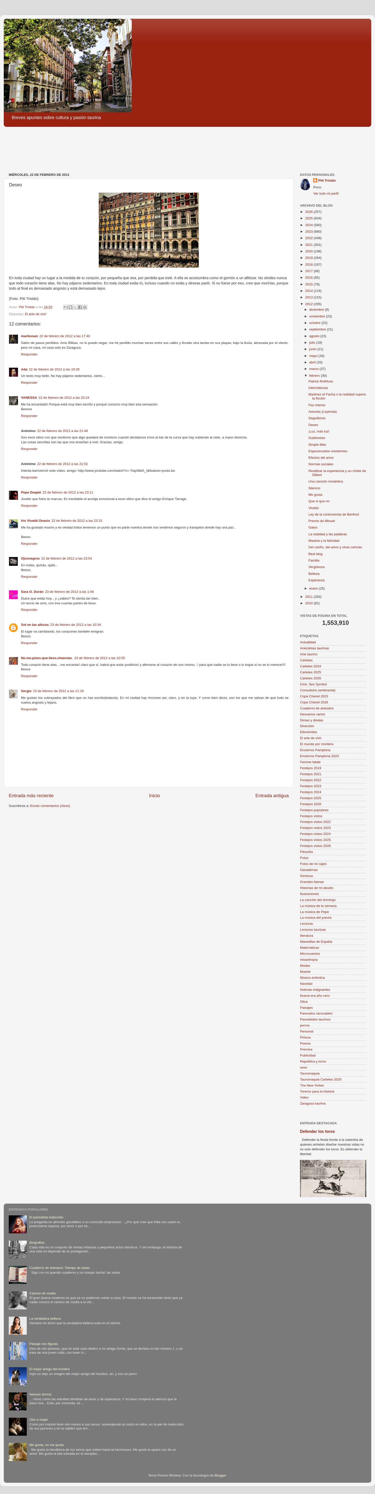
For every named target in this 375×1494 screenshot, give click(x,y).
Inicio (154, 795)
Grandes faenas (312, 882)
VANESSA (29, 397)
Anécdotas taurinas (314, 648)
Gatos (313, 527)
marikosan (29, 336)
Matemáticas (309, 947)
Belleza (314, 574)
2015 (309, 284)
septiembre (318, 329)
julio (312, 342)
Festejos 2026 (310, 804)
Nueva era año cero (315, 996)
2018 (309, 264)
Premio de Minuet (321, 521)
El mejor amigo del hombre (49, 1369)
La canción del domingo (318, 900)
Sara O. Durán (32, 592)
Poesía (305, 1043)
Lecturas (306, 923)
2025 (309, 218)
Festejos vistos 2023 (315, 828)
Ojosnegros (30, 558)
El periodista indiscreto (46, 1217)
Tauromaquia (310, 1073)
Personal (306, 1031)
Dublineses (316, 438)
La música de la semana (318, 906)
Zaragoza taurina (313, 1103)
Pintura (305, 1037)
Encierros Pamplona (315, 750)
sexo (303, 1067)
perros (305, 1025)
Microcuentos (310, 953)
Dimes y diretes (311, 720)
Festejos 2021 (310, 774)
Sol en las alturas (35, 625)
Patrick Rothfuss (320, 381)
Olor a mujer (38, 1419)
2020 (309, 251)
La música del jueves (316, 917)
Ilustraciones (309, 894)
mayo (313, 356)
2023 (309, 231)
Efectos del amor (321, 457)
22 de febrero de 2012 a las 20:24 (63, 397)
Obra (304, 1002)
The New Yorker (312, 1085)
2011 (309, 597)
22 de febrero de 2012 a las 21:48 (62, 431)
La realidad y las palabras (327, 534)
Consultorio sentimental (317, 690)
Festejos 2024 (310, 792)
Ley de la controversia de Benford (333, 514)
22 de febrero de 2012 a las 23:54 (66, 558)
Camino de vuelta (42, 1293)
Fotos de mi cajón (313, 864)
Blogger (220, 1475)
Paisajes (306, 1008)
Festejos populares (314, 810)
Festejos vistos (311, 816)
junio (313, 349)
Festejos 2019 (310, 768)
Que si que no (319, 501)
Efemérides (308, 732)
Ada (24, 369)
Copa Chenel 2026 (314, 702)
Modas (305, 965)
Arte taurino (309, 654)
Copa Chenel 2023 (314, 696)
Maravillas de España (316, 941)
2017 (309, 271)
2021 (309, 245)
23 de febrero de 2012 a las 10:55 (99, 658)
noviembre (317, 316)
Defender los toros (317, 1131)
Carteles (306, 660)
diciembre (317, 309)
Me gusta (315, 494)
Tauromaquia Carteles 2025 (321, 1079)
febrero (315, 375)
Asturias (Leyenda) (322, 411)
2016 (309, 277)
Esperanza (316, 580)
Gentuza (306, 876)
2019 (309, 258)
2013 (309, 297)
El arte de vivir (35, 314)
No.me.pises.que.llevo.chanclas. (47, 658)
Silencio (314, 488)
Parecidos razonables (316, 1013)
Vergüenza (316, 567)
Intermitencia (318, 388)
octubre (315, 323)
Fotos (304, 858)
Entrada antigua (272, 795)
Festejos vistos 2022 (315, 822)
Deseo (313, 425)
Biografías (36, 1242)
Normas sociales (321, 464)
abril (312, 362)
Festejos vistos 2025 (315, 840)
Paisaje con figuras (43, 1344)
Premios (306, 1049)
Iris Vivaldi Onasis (35, 521)
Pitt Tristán (327, 180)
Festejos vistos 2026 (315, 846)
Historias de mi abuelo (317, 888)
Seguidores (317, 418)
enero (314, 588)
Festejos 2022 (310, 780)
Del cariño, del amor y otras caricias (335, 547)
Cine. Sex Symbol (313, 684)
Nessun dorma (40, 1394)
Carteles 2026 (310, 678)
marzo (314, 369)
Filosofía (306, 852)
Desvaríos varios (312, 714)
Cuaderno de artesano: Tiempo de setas (59, 1268)
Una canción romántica (325, 481)
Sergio (26, 691)
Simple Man (317, 444)
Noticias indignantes (315, 989)
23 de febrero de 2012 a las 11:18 (58, 691)
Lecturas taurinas (313, 929)
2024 (309, 225)
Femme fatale (310, 762)
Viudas (313, 508)
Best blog (315, 554)
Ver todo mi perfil (325, 193)
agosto (314, 336)
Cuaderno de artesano (317, 708)
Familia (314, 560)
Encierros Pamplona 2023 (319, 756)
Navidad (306, 983)
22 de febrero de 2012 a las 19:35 (54, 369)
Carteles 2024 (310, 666)
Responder (29, 354)
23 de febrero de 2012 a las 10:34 (75, 625)
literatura (306, 935)
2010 (309, 603)
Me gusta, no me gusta (46, 1445)
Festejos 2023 (310, 786)
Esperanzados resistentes (327, 451)
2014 (309, 291)
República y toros (313, 1061)
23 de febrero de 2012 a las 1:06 (69, 592)
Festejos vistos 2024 (315, 834)
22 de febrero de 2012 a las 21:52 (62, 464)
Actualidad (308, 642)
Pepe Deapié (31, 492)
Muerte (305, 971)
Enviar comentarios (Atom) (50, 806)
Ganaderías (309, 870)
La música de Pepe (314, 912)
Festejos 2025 (310, 798)
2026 (309, 212)
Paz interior (317, 405)
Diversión (307, 726)
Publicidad (308, 1055)
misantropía (309, 959)
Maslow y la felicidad (324, 541)
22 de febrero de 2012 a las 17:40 (65, 336)
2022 (309, 238)
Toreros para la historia (317, 1091)
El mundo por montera (317, 744)
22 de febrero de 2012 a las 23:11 (67, 492)
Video (304, 1097)
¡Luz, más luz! (319, 431)
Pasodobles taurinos (315, 1019)
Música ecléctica (312, 977)
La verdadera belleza (45, 1318)
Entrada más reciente (31, 795)
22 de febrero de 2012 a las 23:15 (77, 521)
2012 (309, 304)
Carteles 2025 (310, 672)
